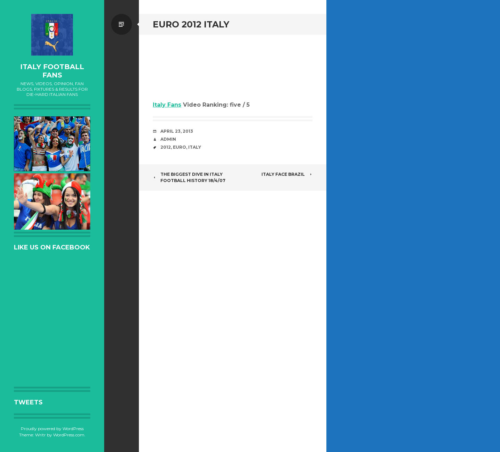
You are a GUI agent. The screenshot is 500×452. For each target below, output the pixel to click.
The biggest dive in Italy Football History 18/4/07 (189, 177)
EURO (179, 147)
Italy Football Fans (52, 71)
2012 (165, 147)
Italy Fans (167, 104)
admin (168, 139)
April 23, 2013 (176, 131)
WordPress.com (68, 434)
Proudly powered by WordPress (52, 428)
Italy (194, 147)
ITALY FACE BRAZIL (286, 174)
